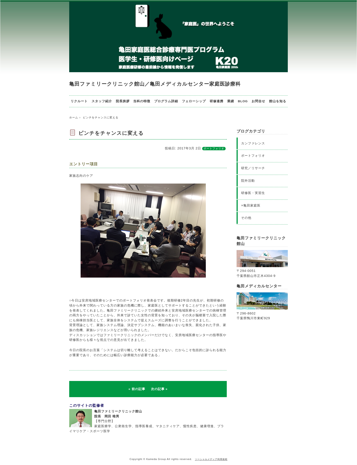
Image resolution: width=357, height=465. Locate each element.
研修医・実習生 (253, 193)
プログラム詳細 (166, 101)
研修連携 (216, 101)
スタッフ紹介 (102, 101)
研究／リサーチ (253, 168)
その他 (246, 218)
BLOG (243, 101)
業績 (230, 101)
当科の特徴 (141, 101)
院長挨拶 (123, 101)
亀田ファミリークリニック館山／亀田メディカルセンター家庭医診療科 (155, 84)
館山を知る (277, 101)
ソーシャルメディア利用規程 (211, 459)
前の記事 (138, 389)
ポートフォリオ (214, 148)
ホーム (73, 117)
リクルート (79, 101)
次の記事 (158, 389)
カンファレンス (253, 143)
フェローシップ (194, 101)
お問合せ (258, 101)
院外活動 (248, 180)
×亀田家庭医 (250, 205)
